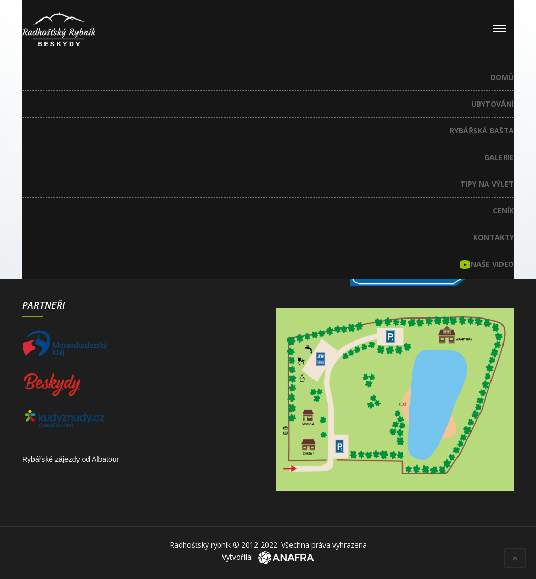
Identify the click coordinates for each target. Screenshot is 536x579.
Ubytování (492, 104)
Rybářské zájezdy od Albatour (70, 459)
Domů (502, 77)
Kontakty (493, 237)
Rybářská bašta (482, 130)
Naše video (486, 264)
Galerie (499, 157)
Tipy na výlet (487, 184)
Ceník (503, 210)
